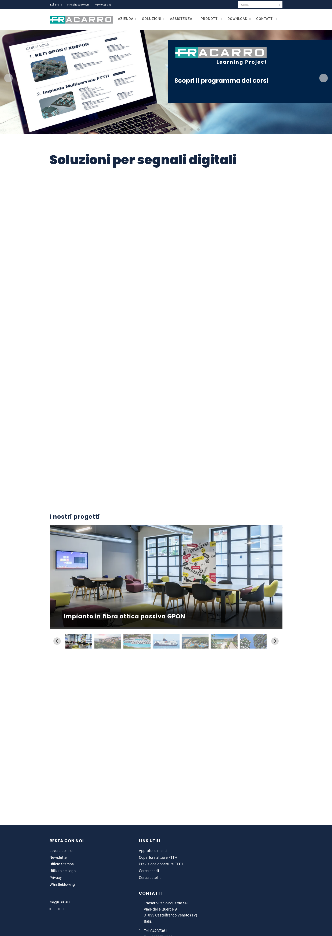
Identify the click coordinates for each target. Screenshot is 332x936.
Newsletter (59, 857)
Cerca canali (149, 871)
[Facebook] (54, 909)
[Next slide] (275, 641)
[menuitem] (55, 4)
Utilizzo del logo (63, 871)
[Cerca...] (257, 5)
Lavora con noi (61, 851)
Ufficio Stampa (62, 864)
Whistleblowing (62, 884)
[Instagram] (59, 909)
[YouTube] (63, 909)
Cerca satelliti (150, 878)
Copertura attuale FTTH (158, 857)
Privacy (56, 878)
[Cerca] (279, 5)
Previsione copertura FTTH (161, 864)
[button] (78, 641)
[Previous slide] (57, 641)
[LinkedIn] (50, 909)
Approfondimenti (153, 851)
